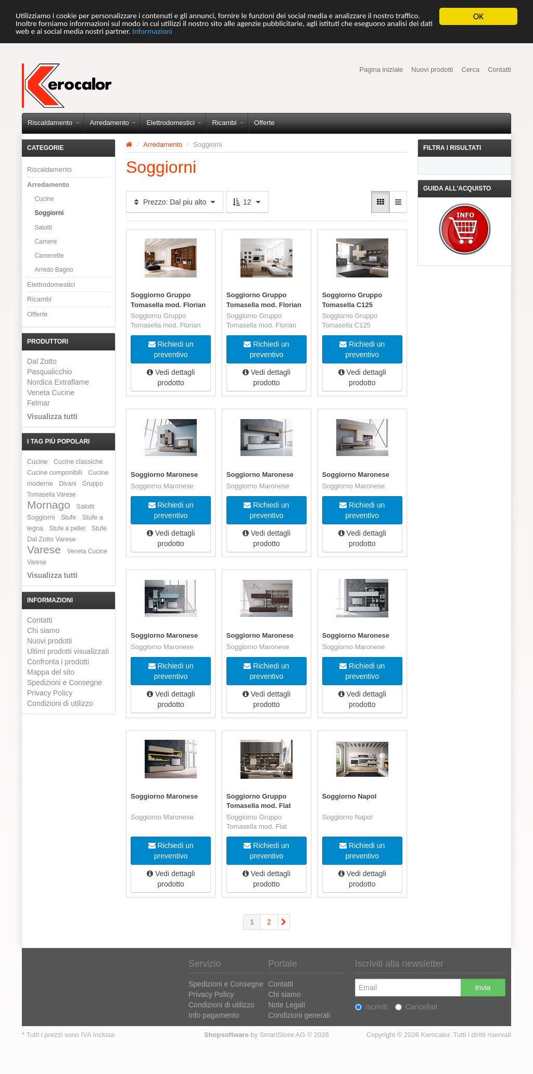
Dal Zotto (42, 361)
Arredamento (113, 123)
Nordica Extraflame (58, 382)
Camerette (49, 255)
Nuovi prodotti (432, 69)
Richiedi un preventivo (171, 349)
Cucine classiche (78, 461)
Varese (44, 549)
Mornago (48, 505)
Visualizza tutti (52, 416)
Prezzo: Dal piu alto (175, 202)
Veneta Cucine (50, 392)
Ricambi (228, 123)
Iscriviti (371, 1007)
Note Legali (286, 1005)
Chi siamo (43, 630)
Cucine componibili (54, 472)
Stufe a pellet (67, 528)
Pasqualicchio (49, 372)
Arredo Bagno (53, 269)
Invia (483, 987)
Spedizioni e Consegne (64, 682)
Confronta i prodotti (58, 662)
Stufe (68, 517)
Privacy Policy (49, 693)
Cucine (44, 199)
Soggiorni (49, 213)
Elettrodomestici (173, 123)
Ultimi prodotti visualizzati (68, 651)
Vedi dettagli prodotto (171, 377)
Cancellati (416, 1007)
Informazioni (300, 34)
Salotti (43, 227)
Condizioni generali (299, 1015)
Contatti (499, 69)
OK (478, 16)
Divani (67, 483)
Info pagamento (213, 1015)
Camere (45, 241)
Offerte (264, 123)
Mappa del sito (50, 672)
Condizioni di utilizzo (60, 703)
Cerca (471, 69)
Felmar (38, 403)
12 (247, 202)
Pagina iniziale (381, 69)
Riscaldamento (54, 123)
